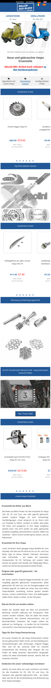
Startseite (20, 2)
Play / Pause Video (25, 414)
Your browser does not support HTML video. (25, 394)
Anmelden (30, 2)
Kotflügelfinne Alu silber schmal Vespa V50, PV (17, 262)
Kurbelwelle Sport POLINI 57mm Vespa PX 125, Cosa (17, 458)
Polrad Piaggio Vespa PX (17, 126)
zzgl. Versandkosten (17, 147)
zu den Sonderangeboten (29, 68)
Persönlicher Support (25, 82)
